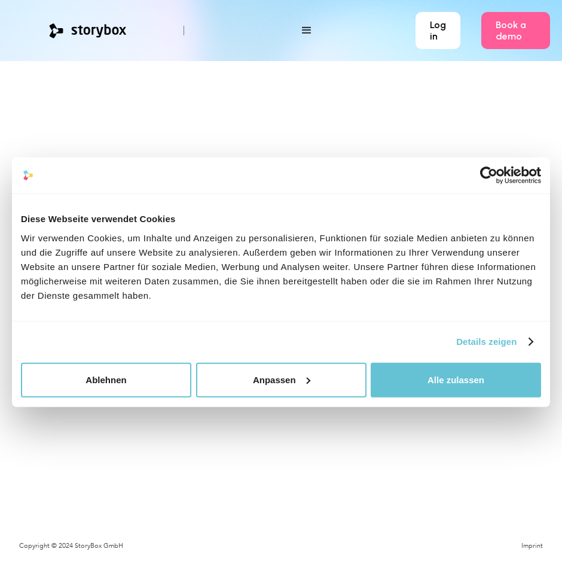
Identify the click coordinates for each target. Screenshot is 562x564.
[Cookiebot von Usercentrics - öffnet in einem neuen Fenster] (488, 175)
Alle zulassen (455, 379)
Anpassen (281, 379)
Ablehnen (105, 379)
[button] (271, 30)
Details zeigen (486, 341)
